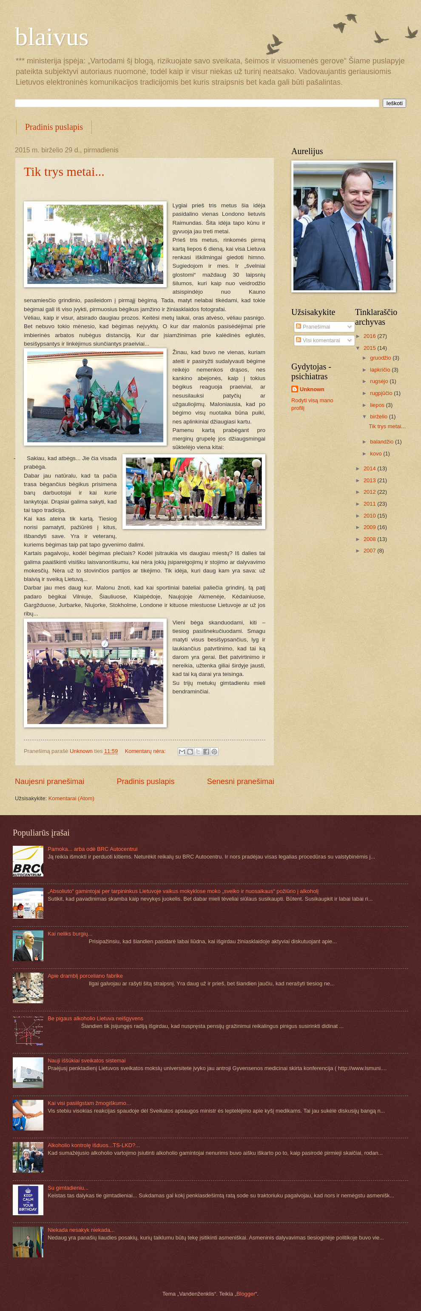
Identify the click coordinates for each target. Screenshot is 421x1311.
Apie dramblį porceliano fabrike (85, 976)
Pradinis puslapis (54, 127)
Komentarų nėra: (146, 751)
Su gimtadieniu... (68, 1188)
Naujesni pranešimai (49, 781)
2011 (370, 504)
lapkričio (381, 369)
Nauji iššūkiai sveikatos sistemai (86, 1060)
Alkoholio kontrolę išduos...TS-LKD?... (94, 1145)
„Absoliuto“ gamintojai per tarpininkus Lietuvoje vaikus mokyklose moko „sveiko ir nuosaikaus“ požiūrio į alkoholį (183, 891)
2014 (370, 468)
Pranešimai (313, 326)
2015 (370, 348)
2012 (370, 492)
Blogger (245, 1294)
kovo (376, 453)
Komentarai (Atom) (71, 798)
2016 (370, 336)
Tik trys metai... (64, 171)
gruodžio (381, 358)
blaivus (51, 37)
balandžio (382, 441)
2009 (370, 527)
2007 (370, 550)
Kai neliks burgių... (70, 933)
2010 (370, 515)
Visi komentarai (318, 340)
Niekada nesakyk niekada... (81, 1230)
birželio (379, 416)
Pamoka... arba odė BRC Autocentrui (92, 849)
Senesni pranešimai (240, 781)
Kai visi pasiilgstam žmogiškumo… (89, 1103)
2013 (370, 480)
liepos (378, 405)
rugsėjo (380, 381)
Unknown (312, 389)
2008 (370, 539)
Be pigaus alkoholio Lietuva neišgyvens (95, 1018)
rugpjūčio (382, 393)
